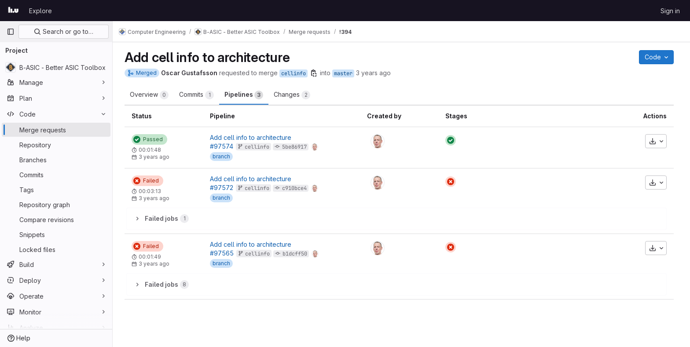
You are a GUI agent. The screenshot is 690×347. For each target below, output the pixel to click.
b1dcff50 (297, 253)
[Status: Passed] (151, 139)
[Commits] (56, 175)
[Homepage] (13, 11)
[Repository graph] (56, 204)
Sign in (670, 11)
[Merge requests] (56, 130)
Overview (151, 95)
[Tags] (56, 190)
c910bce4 (296, 188)
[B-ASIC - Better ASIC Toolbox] (56, 67)
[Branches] (56, 160)
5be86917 (296, 146)
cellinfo (295, 73)
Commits (198, 95)
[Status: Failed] (149, 180)
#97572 (223, 187)
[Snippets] (56, 234)
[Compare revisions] (56, 219)
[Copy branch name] (316, 73)
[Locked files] (56, 249)
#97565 (224, 253)
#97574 (223, 146)
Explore (40, 11)
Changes (294, 95)
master (345, 73)
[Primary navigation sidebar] (11, 32)
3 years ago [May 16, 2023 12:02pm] (375, 73)
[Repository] (56, 145)
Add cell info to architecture (253, 137)
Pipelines (246, 95)
